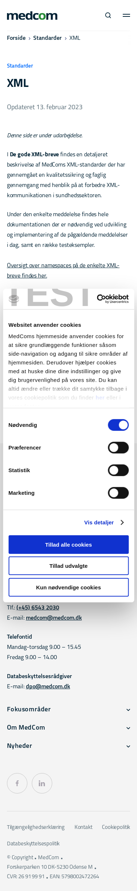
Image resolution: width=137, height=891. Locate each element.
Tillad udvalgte (68, 566)
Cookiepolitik (116, 827)
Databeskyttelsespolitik (33, 844)
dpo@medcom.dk (48, 687)
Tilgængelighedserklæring (36, 827)
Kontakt (83, 827)
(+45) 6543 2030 (37, 608)
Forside (16, 38)
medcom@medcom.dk (54, 618)
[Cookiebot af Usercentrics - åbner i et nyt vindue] (97, 299)
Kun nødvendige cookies (68, 587)
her (100, 397)
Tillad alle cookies (68, 544)
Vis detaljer (99, 522)
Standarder (47, 38)
